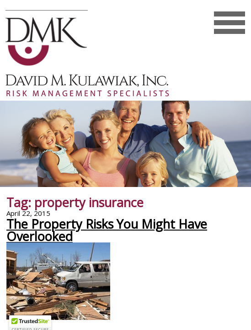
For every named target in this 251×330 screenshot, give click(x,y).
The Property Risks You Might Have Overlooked (106, 230)
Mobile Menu (229, 32)
